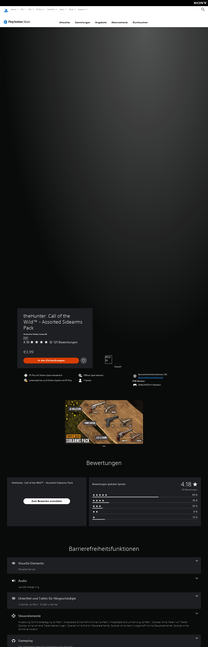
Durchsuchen (140, 19)
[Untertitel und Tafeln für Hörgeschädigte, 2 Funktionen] (104, 597)
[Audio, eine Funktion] (104, 579)
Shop (71, 9)
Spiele (13, 9)
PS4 (30, 9)
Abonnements (119, 19)
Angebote (101, 19)
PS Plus (39, 9)
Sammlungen (82, 19)
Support (81, 9)
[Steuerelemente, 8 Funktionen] (104, 618)
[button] (150, 374)
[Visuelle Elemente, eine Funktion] (104, 562)
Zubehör (51, 9)
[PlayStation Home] (6, 9)
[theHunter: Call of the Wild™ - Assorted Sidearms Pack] (104, 419)
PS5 (22, 9)
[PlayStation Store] (18, 18)
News (62, 9)
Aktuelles (64, 19)
